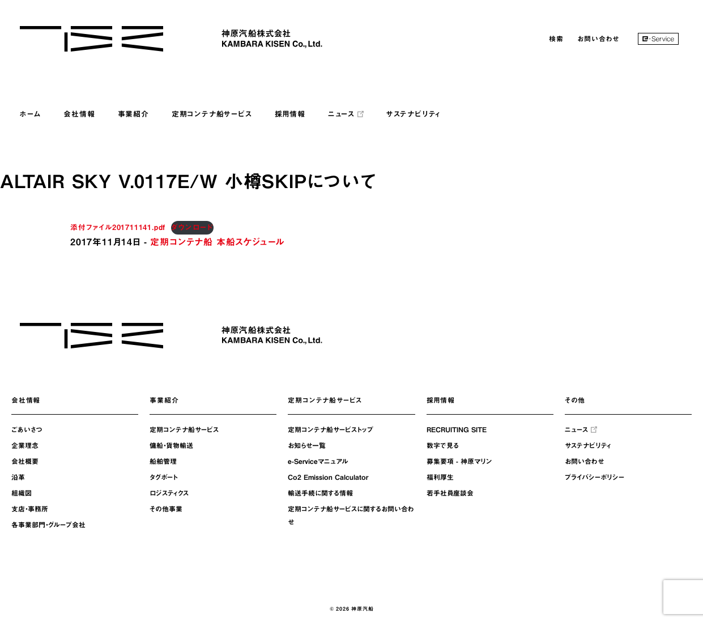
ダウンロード (192, 227)
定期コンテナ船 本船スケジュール (217, 241)
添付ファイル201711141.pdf (117, 227)
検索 (556, 38)
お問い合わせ (598, 38)
